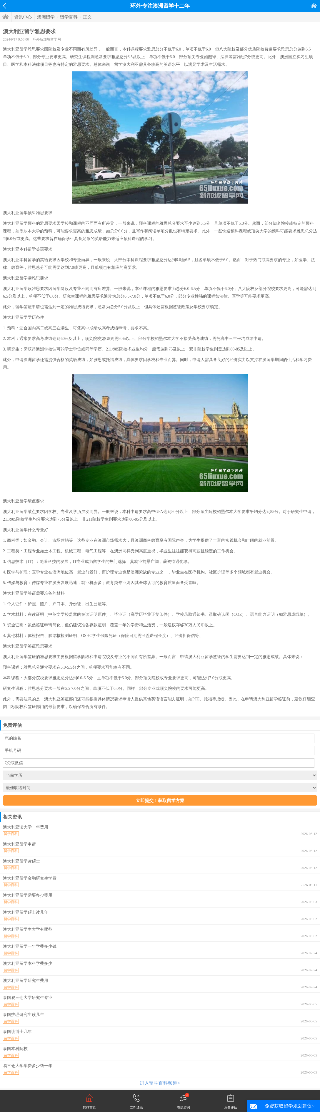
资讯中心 (23, 17)
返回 (4, 6)
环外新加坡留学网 (47, 39)
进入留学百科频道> (160, 1083)
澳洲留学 (46, 17)
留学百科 (69, 17)
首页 (314, 5)
